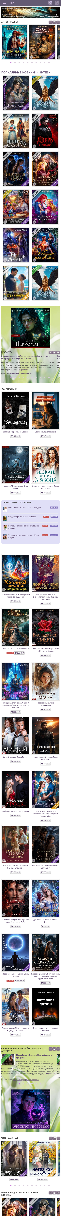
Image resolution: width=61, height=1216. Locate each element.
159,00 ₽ (45, 493)
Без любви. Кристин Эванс (45, 432)
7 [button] (36, 62)
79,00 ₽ (45, 926)
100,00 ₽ (15, 436)
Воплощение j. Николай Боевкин (15, 432)
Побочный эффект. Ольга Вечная (15, 811)
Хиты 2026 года (10, 1138)
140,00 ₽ (45, 1035)
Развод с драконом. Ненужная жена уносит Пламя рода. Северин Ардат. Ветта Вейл (45, 976)
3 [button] (19, 62)
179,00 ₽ (45, 604)
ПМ (12, 2)
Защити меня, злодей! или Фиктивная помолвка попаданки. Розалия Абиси (45, 813)
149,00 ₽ (45, 436)
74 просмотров (19, 1080)
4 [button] (23, 62)
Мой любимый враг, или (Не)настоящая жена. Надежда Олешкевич (45, 597)
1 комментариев (32, 1080)
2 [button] (15, 62)
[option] (14, 41)
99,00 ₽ (14, 1180)
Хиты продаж (9, 22)
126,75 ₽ (19, 653)
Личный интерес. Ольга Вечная (15, 757)
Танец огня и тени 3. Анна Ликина (15, 649)
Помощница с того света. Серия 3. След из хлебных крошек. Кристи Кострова (15, 705)
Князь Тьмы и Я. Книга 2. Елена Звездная (24, 508)
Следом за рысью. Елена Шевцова (22, 517)
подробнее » (24, 370)
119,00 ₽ (15, 712)
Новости (6, 352)
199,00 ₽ (45, 655)
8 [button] (40, 62)
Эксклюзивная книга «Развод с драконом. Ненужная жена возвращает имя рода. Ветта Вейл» (25, 357)
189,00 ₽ (45, 710)
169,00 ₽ (42, 1180)
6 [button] (32, 62)
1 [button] (19, 1083)
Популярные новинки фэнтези (26, 72)
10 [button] (49, 62)
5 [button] (36, 1083)
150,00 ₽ (19, 981)
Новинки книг (9, 389)
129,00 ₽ (15, 493)
